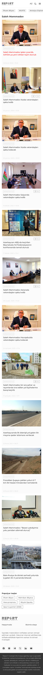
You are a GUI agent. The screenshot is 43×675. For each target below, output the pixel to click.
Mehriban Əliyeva (25, 598)
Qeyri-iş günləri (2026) (12, 607)
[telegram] (15, 648)
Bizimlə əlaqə (31, 625)
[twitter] (20, 648)
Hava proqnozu (9, 602)
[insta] (9, 648)
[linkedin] (26, 648)
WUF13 (22, 11)
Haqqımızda (7, 625)
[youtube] (31, 648)
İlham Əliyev (8, 11)
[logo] (8, 3)
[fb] (4, 648)
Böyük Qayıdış (26, 602)
